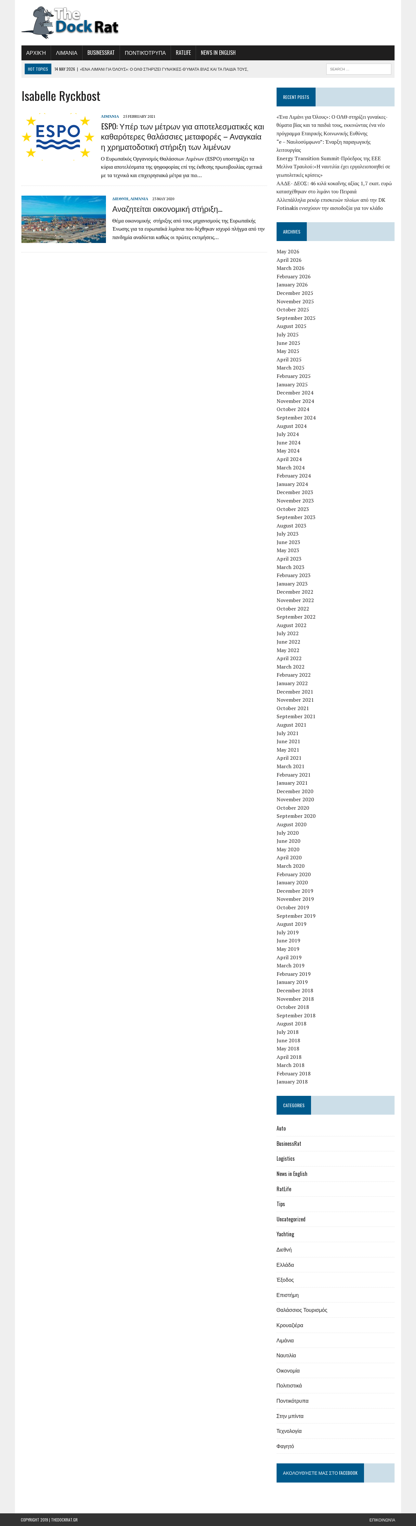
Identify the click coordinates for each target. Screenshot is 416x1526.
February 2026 (294, 276)
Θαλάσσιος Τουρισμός (302, 1310)
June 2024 (288, 442)
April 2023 (289, 558)
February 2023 (294, 575)
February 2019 (294, 973)
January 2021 (292, 782)
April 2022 (289, 658)
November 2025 (295, 301)
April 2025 (289, 359)
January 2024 (292, 484)
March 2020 (291, 865)
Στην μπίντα (290, 1416)
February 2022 (294, 674)
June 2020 (288, 840)
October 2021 (293, 708)
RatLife (183, 52)
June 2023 (288, 542)
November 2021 (295, 699)
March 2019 (291, 965)
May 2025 (288, 351)
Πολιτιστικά (289, 1385)
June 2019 (288, 940)
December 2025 (295, 293)
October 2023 (293, 509)
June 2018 (288, 1040)
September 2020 (296, 815)
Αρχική (36, 52)
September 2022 (296, 616)
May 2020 (288, 849)
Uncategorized (291, 1219)
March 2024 (291, 467)
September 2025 (296, 317)
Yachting (285, 1234)
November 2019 (295, 898)
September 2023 (296, 517)
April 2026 (289, 259)
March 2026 (291, 268)
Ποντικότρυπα (144, 52)
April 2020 (289, 857)
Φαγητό (285, 1446)
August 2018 (291, 1023)
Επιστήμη (288, 1295)
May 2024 (288, 450)
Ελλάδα (285, 1264)
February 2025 (294, 376)
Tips (281, 1204)
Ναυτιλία (286, 1355)
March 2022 (291, 666)
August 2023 (291, 525)
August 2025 (291, 326)
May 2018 (288, 1048)
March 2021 (291, 766)
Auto (281, 1128)
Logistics (286, 1158)
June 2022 (288, 641)
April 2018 (289, 1056)
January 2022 (292, 683)
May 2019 (288, 948)
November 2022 (295, 600)
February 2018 (294, 1073)
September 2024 (296, 417)
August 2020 (291, 824)
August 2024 (291, 426)
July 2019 (288, 932)
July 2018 (288, 1032)
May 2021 (288, 749)
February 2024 (294, 475)
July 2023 (288, 533)
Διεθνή (120, 198)
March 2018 (291, 1065)
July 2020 (288, 832)
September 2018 (296, 1015)
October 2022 (293, 608)
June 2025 (288, 342)
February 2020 (294, 874)
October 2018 (293, 1007)
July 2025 (288, 334)
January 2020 (292, 882)
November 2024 (295, 401)
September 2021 (296, 716)
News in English (218, 52)
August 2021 (291, 724)
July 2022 (288, 633)
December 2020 (295, 791)
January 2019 (292, 982)
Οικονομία (288, 1370)
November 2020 (295, 799)
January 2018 (292, 1081)
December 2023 (295, 492)
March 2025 (291, 367)
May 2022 (288, 650)
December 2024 (295, 392)
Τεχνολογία (289, 1431)
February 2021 (294, 774)
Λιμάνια (66, 52)
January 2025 (292, 384)
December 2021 (295, 691)
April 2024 (289, 459)
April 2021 (289, 757)
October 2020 (293, 807)
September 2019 (296, 915)
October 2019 (293, 907)
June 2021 (288, 741)
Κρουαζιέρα (290, 1325)
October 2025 (293, 309)
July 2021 (288, 733)
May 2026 (288, 251)
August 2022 (291, 625)
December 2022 (295, 591)
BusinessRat (100, 52)
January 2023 (292, 583)
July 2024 (288, 434)
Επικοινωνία (382, 1519)
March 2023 (291, 567)
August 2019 (291, 923)
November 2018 (295, 998)
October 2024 (293, 409)
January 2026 (292, 284)
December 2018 (295, 990)
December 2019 (295, 890)
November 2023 (295, 500)
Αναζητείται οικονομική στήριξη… (167, 208)
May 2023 (288, 550)
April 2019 (289, 957)
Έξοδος (285, 1279)
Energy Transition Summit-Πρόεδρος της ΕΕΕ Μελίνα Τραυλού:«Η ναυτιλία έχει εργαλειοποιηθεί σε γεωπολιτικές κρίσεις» (333, 166)
